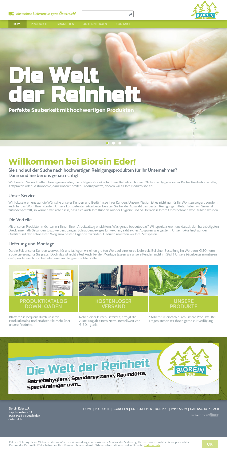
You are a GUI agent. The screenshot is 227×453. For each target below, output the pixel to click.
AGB (216, 409)
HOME (17, 24)
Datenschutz (152, 445)
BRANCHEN (65, 24)
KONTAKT (123, 24)
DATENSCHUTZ (200, 409)
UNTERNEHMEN (95, 24)
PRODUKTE (39, 24)
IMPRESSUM (179, 409)
